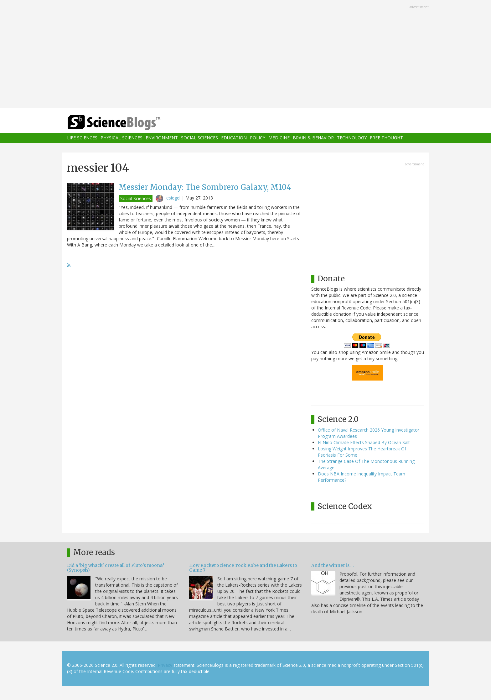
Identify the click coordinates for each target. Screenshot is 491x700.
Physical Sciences (121, 138)
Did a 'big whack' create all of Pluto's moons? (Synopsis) (115, 568)
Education (234, 138)
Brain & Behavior (313, 138)
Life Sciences (82, 138)
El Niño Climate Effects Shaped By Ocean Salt (364, 442)
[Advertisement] (245, 54)
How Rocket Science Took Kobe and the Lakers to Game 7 (243, 568)
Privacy (165, 665)
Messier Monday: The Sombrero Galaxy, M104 (205, 187)
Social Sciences (199, 138)
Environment (162, 138)
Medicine (279, 138)
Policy (257, 138)
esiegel (173, 198)
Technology (352, 138)
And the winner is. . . (332, 565)
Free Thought (386, 138)
